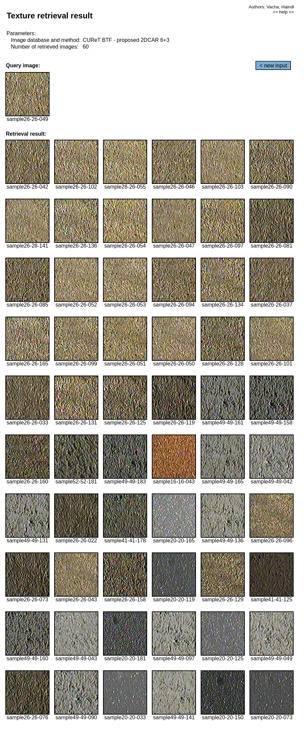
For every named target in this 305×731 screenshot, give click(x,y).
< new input (273, 65)
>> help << (283, 11)
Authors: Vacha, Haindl (271, 6)
